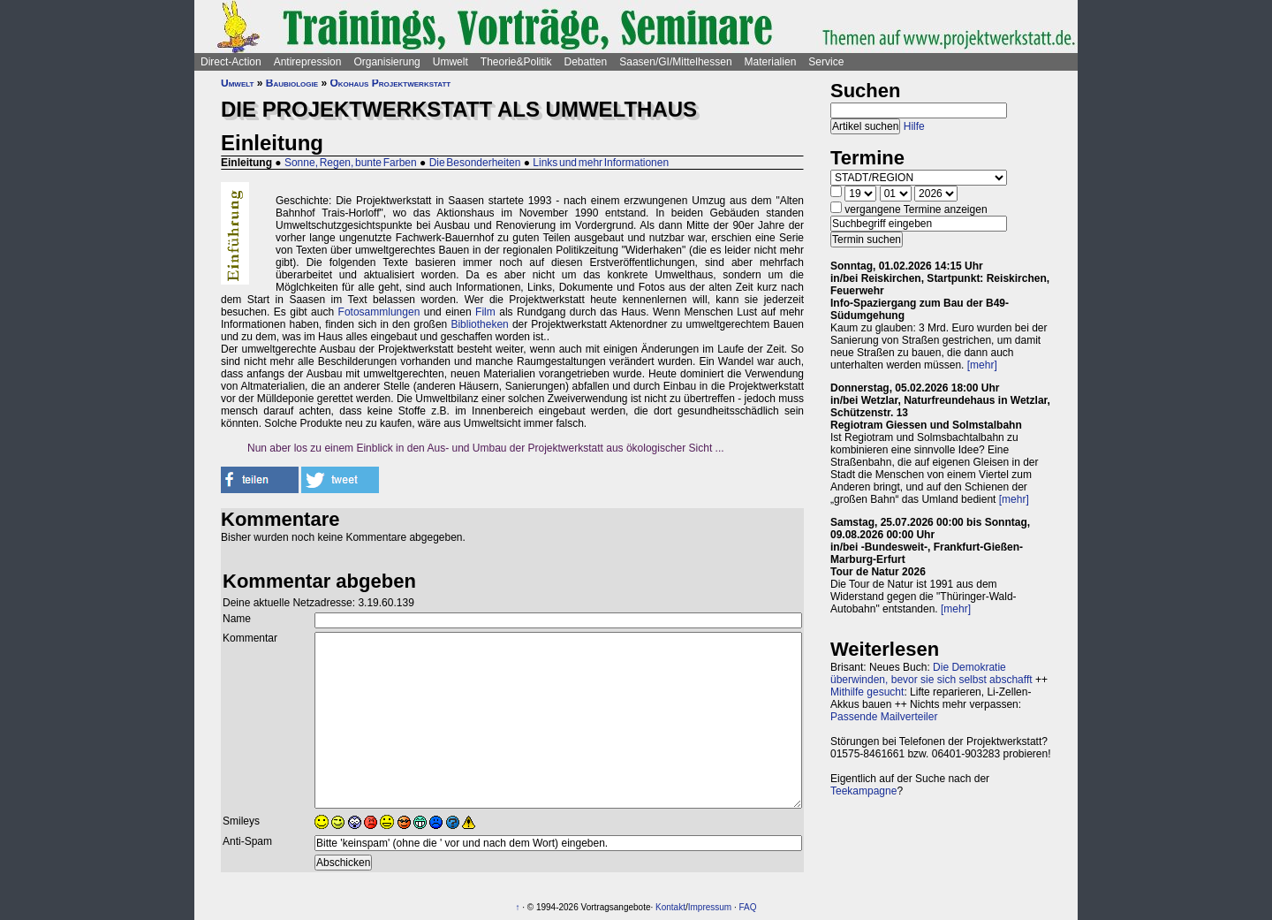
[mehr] (982, 365)
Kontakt (670, 907)
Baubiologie (292, 83)
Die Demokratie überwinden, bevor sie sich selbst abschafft (931, 673)
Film (485, 312)
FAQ (748, 907)
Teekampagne (863, 791)
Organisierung (386, 62)
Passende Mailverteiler (883, 717)
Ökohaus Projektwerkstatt (389, 83)
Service (826, 62)
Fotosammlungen (379, 312)
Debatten (586, 62)
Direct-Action (231, 62)
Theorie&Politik (516, 62)
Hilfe (914, 126)
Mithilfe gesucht (867, 692)
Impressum (709, 907)
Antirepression (308, 62)
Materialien (771, 62)
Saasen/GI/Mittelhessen (675, 62)
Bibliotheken (479, 324)
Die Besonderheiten (475, 162)
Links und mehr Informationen (601, 162)
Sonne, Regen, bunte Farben (350, 162)
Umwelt (450, 62)
